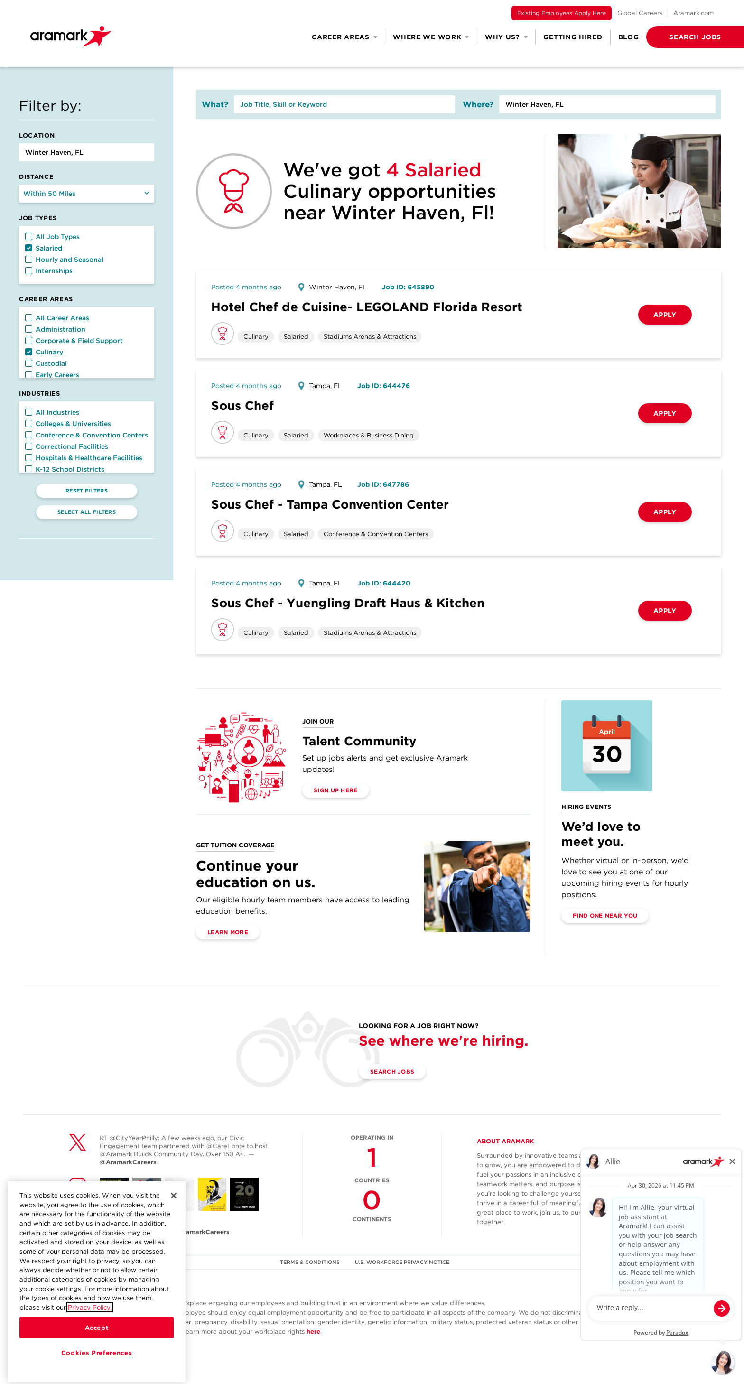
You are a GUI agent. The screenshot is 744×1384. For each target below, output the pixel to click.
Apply (665, 314)
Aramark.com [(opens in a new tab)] (693, 13)
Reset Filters (86, 490)
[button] (680, 37)
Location (37, 135)
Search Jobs (392, 1071)
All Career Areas (57, 318)
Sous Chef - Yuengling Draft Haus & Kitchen (347, 602)
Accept (97, 1341)
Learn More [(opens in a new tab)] (227, 932)
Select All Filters (86, 512)
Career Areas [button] (344, 37)
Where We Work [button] (431, 37)
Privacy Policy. (90, 1320)
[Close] (173, 1208)
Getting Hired (572, 37)
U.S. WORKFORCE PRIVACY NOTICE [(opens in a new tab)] (402, 1262)
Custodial (46, 363)
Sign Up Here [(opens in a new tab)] (336, 790)
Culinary (44, 352)
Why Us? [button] (506, 37)
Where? (478, 104)
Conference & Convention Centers (86, 435)
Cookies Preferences (96, 1366)
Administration (55, 329)
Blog (628, 37)
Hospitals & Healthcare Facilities (83, 458)
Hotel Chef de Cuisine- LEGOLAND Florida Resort (366, 306)
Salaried (43, 248)
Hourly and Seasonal (64, 259)
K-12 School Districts (64, 469)
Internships (49, 271)
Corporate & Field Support (74, 340)
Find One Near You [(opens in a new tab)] (605, 915)
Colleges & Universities (68, 423)
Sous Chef (242, 405)
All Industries (52, 412)
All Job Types (52, 237)
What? (215, 104)
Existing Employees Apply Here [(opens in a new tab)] (561, 13)
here (313, 1331)
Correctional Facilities (66, 446)
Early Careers (52, 375)
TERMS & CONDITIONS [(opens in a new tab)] (310, 1262)
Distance (36, 176)
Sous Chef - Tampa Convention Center (330, 504)
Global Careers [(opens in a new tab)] (639, 13)
